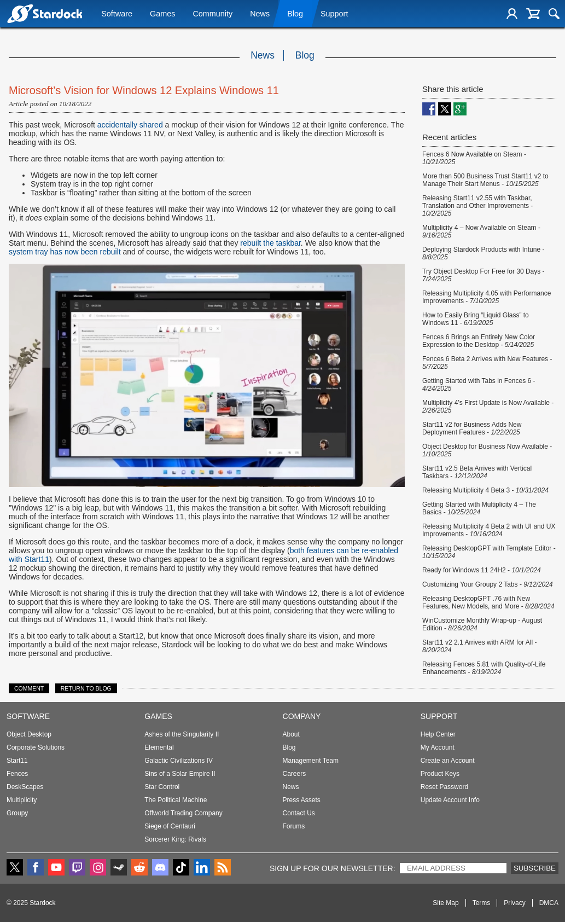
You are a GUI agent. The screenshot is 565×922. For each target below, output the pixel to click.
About (291, 734)
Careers (294, 774)
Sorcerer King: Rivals (175, 839)
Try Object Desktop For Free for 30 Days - (483, 275)
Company (302, 716)
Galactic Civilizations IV (178, 760)
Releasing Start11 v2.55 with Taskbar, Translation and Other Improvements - (477, 205)
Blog (295, 14)
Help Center (438, 734)
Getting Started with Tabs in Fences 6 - (478, 384)
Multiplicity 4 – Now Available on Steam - (481, 231)
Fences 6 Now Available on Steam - (474, 158)
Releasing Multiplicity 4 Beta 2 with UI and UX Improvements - (488, 530)
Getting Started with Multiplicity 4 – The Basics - (479, 508)
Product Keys (440, 774)
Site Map (445, 903)
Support (334, 14)
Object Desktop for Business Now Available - (487, 450)
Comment (29, 688)
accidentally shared (130, 124)
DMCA (548, 903)
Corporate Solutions (36, 747)
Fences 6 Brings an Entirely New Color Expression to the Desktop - (478, 341)
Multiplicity (22, 800)
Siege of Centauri (169, 826)
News (260, 14)
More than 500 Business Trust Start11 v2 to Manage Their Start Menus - (485, 180)
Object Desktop (29, 734)
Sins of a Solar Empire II (179, 774)
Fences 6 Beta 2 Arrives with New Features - (487, 362)
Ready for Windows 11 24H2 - (481, 570)
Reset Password (444, 787)
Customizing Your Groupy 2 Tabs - (487, 584)
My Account (438, 747)
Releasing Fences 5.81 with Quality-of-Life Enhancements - (483, 668)
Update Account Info (450, 800)
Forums (294, 826)
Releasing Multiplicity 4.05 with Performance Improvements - (486, 297)
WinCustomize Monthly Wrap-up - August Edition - (482, 624)
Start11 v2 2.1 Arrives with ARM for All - (479, 646)
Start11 (17, 760)
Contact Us (299, 813)
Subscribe (535, 868)
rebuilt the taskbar (270, 243)
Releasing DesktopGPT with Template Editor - (489, 552)
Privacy (514, 903)
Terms (482, 903)
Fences (17, 774)
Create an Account (448, 760)
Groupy (17, 813)
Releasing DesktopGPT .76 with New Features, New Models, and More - (488, 602)
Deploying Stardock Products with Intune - (483, 253)
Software (116, 14)
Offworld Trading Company (183, 813)
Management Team (311, 760)
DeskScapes (25, 787)
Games (162, 14)
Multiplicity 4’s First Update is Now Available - (488, 406)
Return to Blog (86, 688)
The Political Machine (175, 800)
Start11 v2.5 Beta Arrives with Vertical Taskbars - (477, 472)
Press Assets (302, 800)
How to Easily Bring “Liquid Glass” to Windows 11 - (475, 319)
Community (212, 14)
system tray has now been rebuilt (65, 251)
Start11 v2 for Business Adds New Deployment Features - (471, 428)
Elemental (158, 747)
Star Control (161, 787)
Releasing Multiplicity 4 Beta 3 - (485, 490)
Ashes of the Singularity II (181, 734)
